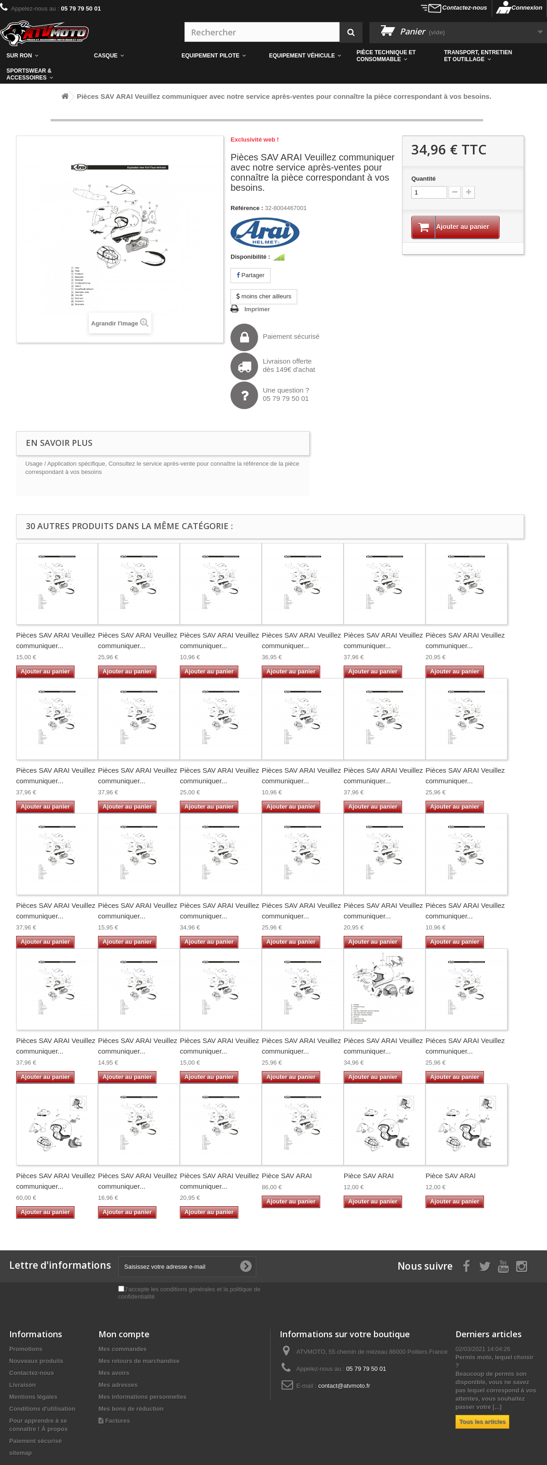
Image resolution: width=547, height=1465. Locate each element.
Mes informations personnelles (142, 1396)
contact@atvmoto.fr (344, 1385)
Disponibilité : (250, 256)
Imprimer (257, 309)
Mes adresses (118, 1384)
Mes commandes (122, 1348)
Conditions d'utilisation (42, 1408)
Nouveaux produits (36, 1360)
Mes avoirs (113, 1372)
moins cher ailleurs (263, 296)
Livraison (22, 1384)
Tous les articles (482, 1421)
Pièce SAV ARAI (287, 1176)
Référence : (246, 208)
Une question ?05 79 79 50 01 (269, 395)
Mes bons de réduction (131, 1408)
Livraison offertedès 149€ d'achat (272, 366)
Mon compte (124, 1334)
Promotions (25, 1348)
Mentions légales (33, 1396)
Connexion (527, 7)
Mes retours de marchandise (138, 1360)
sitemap (20, 1452)
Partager (250, 275)
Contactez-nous (464, 7)
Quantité (423, 178)
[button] (394, 56)
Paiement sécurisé (274, 337)
